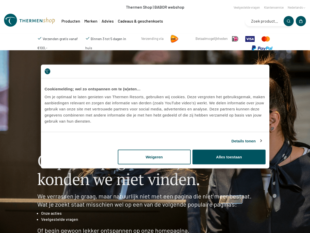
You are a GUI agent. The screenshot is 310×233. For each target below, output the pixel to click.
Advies (108, 21)
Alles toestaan (229, 157)
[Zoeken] (289, 21)
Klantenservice (274, 7)
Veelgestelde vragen (247, 7)
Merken (90, 21)
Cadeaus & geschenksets (140, 21)
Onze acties (51, 213)
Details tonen (244, 141)
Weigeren (154, 157)
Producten (70, 21)
